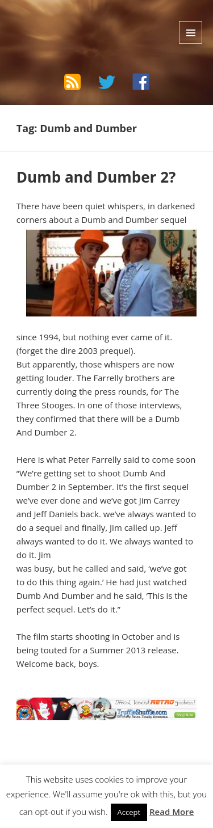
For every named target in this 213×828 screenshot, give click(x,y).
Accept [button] (129, 812)
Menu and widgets (190, 32)
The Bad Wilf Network (80, 19)
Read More (171, 811)
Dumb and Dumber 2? (96, 177)
